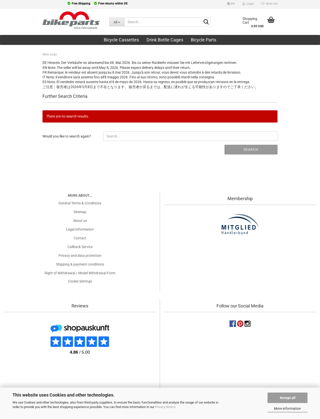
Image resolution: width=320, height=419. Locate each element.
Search (251, 149)
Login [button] (248, 3)
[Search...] (116, 21)
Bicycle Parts (203, 39)
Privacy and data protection (80, 256)
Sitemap (80, 212)
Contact (80, 238)
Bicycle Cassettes (121, 39)
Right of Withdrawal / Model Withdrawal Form (79, 273)
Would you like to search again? (66, 136)
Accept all (288, 398)
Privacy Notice (165, 407)
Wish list (270, 3)
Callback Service (80, 247)
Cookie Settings (80, 281)
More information (287, 409)
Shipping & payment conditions (80, 264)
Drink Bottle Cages (164, 39)
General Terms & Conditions (79, 203)
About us (80, 221)
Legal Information (80, 229)
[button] (230, 4)
